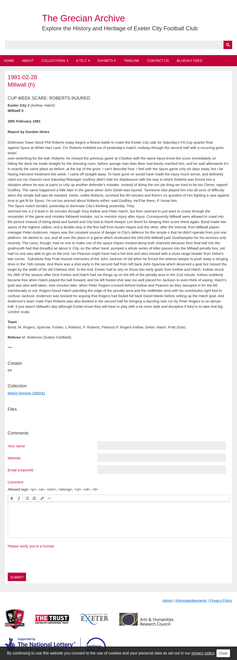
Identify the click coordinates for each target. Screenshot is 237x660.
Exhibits (105, 61)
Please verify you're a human (31, 546)
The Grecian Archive (83, 18)
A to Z (81, 61)
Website (14, 458)
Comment (15, 482)
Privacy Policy (221, 600)
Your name (16, 446)
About (28, 61)
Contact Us (158, 61)
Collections (53, 61)
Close (223, 653)
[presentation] (12, 498)
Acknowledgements (191, 600)
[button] (11, 498)
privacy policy (202, 653)
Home (9, 61)
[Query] (118, 45)
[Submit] (227, 45)
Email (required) (21, 470)
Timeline (131, 61)
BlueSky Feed (189, 61)
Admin (168, 600)
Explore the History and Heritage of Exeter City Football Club (120, 28)
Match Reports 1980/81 (26, 393)
